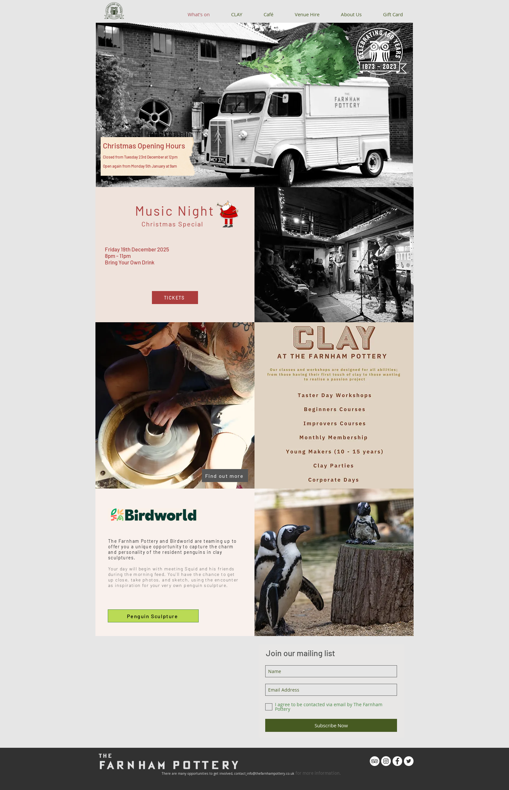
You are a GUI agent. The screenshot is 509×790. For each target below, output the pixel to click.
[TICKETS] (175, 297)
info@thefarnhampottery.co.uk (270, 773)
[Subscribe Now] (331, 725)
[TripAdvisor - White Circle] (374, 761)
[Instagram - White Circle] (386, 761)
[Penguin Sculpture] (153, 615)
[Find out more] (225, 475)
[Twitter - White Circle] (409, 761)
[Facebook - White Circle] (397, 761)
